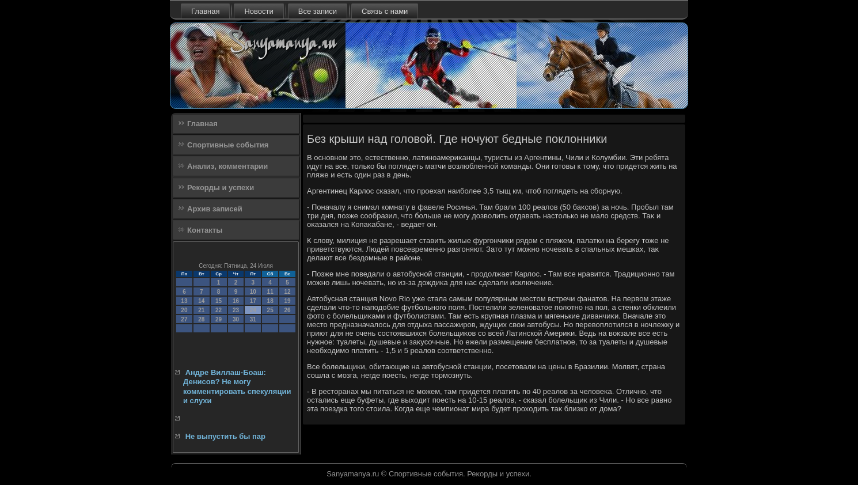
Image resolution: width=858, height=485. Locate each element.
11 (270, 292)
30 (236, 319)
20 (184, 310)
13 (184, 301)
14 (201, 301)
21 (201, 310)
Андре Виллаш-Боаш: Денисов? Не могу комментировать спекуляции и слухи (237, 386)
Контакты (204, 230)
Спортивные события (227, 145)
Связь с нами (385, 11)
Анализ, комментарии (227, 166)
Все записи (317, 11)
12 (287, 292)
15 (218, 301)
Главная (205, 11)
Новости (258, 11)
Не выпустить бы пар (225, 436)
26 (287, 310)
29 (218, 319)
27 (184, 319)
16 (236, 301)
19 (287, 301)
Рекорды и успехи (220, 187)
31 (253, 319)
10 (253, 292)
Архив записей (214, 208)
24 (253, 310)
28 (201, 319)
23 (236, 310)
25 (270, 310)
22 (218, 310)
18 (270, 301)
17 (253, 301)
